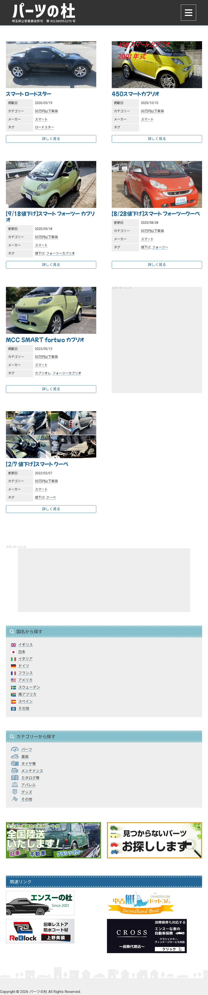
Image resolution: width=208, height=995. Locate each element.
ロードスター (44, 127)
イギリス (25, 645)
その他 (23, 708)
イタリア (25, 659)
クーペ (51, 498)
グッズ (26, 792)
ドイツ (23, 666)
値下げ (39, 253)
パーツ (26, 749)
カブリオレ (43, 373)
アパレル (28, 785)
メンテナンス (32, 771)
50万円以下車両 (46, 111)
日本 (22, 652)
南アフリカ (27, 694)
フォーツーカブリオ (60, 253)
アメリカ (25, 680)
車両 (25, 757)
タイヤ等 (28, 764)
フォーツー (160, 247)
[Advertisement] (157, 337)
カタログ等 (30, 778)
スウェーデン (29, 687)
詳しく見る (51, 139)
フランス (25, 673)
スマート (41, 119)
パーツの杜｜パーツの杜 (44, 13)
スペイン (25, 701)
